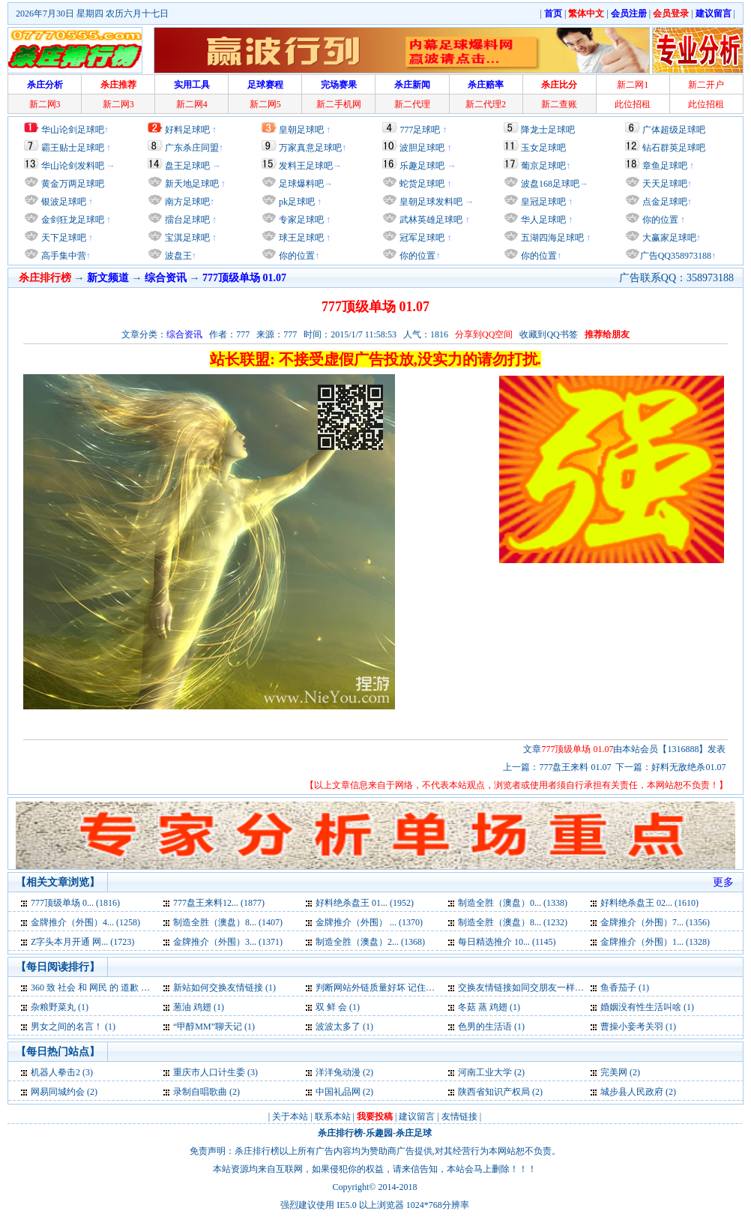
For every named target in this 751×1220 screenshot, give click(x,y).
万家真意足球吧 (310, 147)
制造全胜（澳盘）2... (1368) (370, 942)
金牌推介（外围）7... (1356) (655, 922)
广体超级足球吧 (673, 129)
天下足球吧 (62, 237)
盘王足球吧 (187, 165)
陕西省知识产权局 (494, 1092)
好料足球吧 (187, 129)
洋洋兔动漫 (338, 1072)
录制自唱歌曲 (200, 1092)
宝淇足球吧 (187, 237)
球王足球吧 (300, 237)
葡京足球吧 (543, 165)
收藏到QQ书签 (548, 334)
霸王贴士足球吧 (72, 147)
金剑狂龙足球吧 (71, 219)
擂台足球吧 (186, 219)
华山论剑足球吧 (72, 129)
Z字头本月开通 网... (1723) (82, 942)
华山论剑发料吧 (72, 165)
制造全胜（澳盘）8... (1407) (228, 922)
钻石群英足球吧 (673, 147)
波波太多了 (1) (344, 1026)
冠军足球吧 (420, 237)
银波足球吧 (63, 201)
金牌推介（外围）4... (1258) (85, 922)
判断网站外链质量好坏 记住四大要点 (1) (395, 987)
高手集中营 (62, 255)
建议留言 (417, 1116)
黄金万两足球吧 (72, 183)
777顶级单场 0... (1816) (75, 903)
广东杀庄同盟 (192, 147)
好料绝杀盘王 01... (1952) (365, 903)
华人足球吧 (542, 219)
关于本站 (290, 1116)
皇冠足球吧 (542, 201)
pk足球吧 (296, 201)
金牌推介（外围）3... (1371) (228, 942)
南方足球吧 (186, 201)
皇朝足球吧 (301, 129)
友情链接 (459, 1116)
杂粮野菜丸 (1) (59, 1007)
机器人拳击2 (55, 1072)
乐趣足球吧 (421, 165)
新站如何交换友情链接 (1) (224, 987)
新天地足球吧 (191, 183)
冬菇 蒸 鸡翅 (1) (489, 1007)
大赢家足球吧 (668, 237)
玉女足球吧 (543, 147)
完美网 (613, 1072)
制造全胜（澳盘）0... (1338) (512, 903)
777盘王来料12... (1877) (219, 903)
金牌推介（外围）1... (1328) (655, 942)
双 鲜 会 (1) (338, 1007)
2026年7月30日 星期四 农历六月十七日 (92, 13)
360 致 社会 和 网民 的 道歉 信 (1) (97, 987)
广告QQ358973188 (675, 255)
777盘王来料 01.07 (575, 767)
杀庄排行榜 (340, 1133)
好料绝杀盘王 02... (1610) (649, 903)
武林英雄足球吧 (429, 219)
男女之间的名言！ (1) (73, 1026)
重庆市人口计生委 (209, 1072)
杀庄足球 (414, 1133)
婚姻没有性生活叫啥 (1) (647, 1007)
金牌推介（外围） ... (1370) (369, 922)
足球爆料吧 (301, 183)
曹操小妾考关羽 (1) (638, 1026)
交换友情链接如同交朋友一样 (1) (523, 987)
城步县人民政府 (631, 1092)
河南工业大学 (485, 1072)
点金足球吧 (663, 201)
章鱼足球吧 (664, 165)
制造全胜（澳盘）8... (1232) (512, 922)
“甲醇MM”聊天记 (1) (214, 1026)
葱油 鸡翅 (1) (198, 1007)
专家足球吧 (300, 219)
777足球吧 (419, 129)
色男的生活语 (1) (491, 1026)
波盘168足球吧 (550, 183)
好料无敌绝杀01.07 (688, 767)
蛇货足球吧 (423, 183)
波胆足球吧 (421, 147)
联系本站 (333, 1116)
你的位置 (296, 255)
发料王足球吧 (306, 165)
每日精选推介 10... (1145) (507, 942)
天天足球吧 (663, 183)
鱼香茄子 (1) (624, 987)
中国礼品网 (338, 1092)
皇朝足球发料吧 (429, 201)
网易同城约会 (58, 1092)
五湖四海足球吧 (551, 237)
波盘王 (177, 255)
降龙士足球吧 (548, 129)
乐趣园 (379, 1133)
